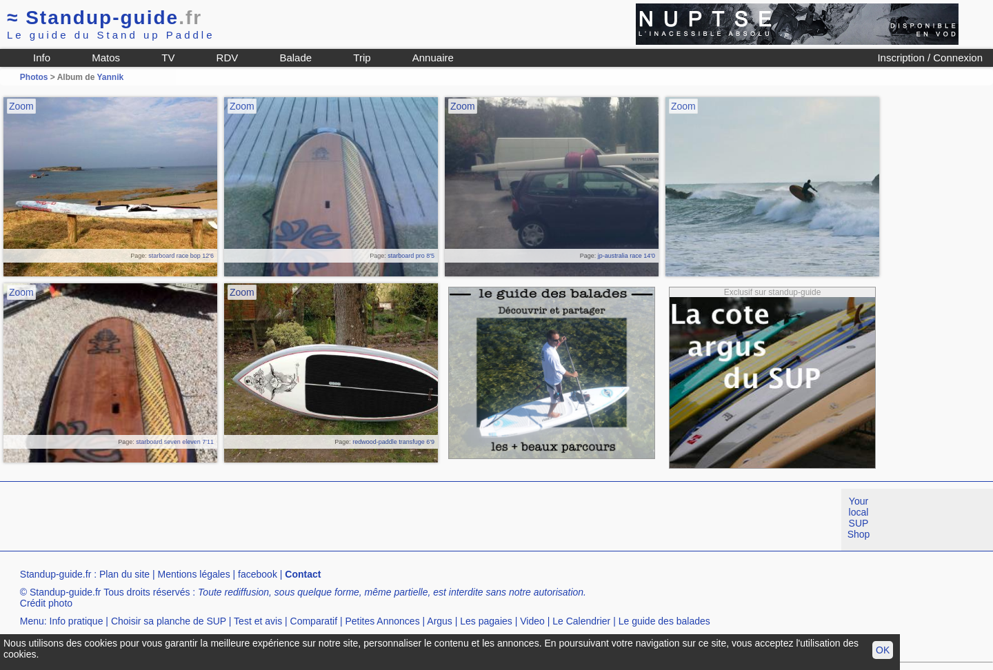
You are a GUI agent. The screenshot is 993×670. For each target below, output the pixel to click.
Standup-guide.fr (56, 574)
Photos (34, 77)
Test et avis (258, 621)
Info (41, 57)
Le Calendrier (581, 621)
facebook (257, 574)
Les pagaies (486, 621)
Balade (295, 57)
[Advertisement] (251, 520)
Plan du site (124, 574)
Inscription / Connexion (930, 57)
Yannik (110, 77)
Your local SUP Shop (858, 518)
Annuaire (433, 57)
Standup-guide (104, 17)
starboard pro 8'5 (411, 255)
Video (532, 621)
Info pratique (76, 621)
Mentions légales (194, 574)
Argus (439, 621)
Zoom (21, 106)
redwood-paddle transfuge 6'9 (393, 441)
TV (167, 57)
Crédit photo (46, 603)
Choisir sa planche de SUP (168, 621)
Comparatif (313, 621)
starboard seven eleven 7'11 (175, 441)
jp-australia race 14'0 (626, 255)
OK (883, 650)
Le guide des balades (664, 621)
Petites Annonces (382, 621)
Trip (361, 57)
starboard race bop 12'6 (181, 255)
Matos (106, 57)
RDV (228, 57)
